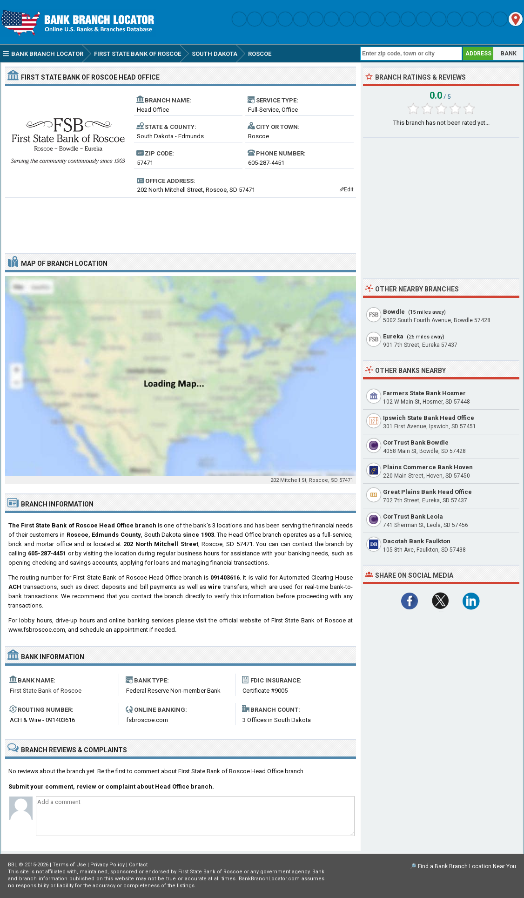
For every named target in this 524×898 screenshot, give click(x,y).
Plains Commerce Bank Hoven (428, 467)
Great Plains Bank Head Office (427, 491)
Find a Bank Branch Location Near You (467, 866)
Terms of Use (69, 865)
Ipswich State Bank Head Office (428, 417)
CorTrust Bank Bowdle (416, 442)
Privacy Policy (107, 865)
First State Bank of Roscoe (45, 690)
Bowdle (394, 311)
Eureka (393, 336)
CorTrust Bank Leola (413, 516)
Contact (138, 865)
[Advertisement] (180, 222)
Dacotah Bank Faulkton (416, 541)
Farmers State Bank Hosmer (424, 393)
